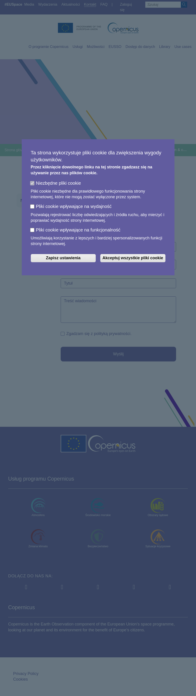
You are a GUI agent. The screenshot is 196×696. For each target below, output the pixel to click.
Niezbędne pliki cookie (58, 183)
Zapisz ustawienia (63, 258)
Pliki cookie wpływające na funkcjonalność (78, 229)
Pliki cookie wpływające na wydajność (74, 206)
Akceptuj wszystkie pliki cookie (133, 258)
